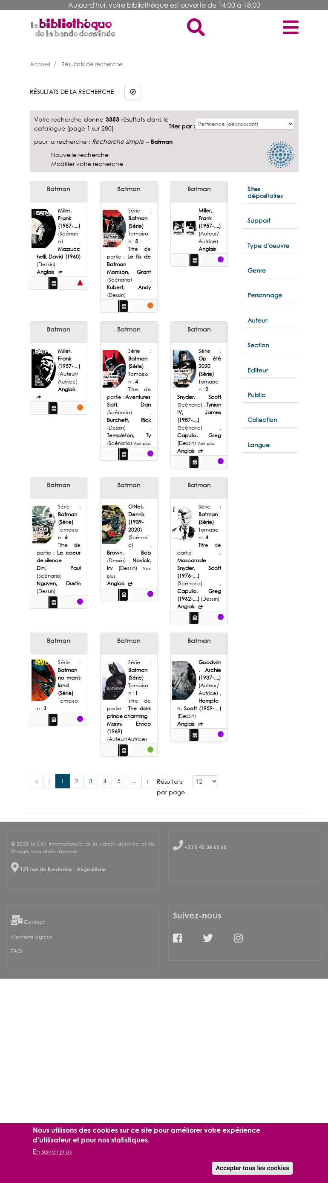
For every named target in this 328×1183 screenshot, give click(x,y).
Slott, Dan (129, 404)
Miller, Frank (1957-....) (69, 218)
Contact (34, 922)
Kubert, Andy (129, 287)
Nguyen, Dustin (59, 583)
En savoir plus (52, 1151)
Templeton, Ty (129, 435)
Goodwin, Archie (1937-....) (210, 670)
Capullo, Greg (199, 435)
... (133, 781)
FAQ (16, 951)
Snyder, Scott (199, 397)
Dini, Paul (59, 568)
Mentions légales (31, 936)
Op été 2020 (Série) (210, 366)
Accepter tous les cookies (252, 1168)
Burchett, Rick (129, 420)
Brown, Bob (129, 552)
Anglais (46, 272)
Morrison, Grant (129, 272)
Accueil (40, 64)
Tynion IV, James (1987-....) (199, 412)
